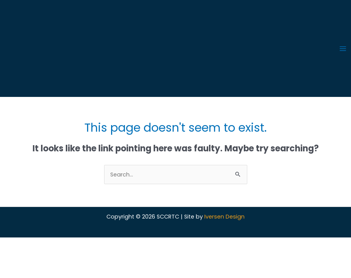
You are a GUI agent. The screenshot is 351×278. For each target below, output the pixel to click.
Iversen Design (224, 216)
